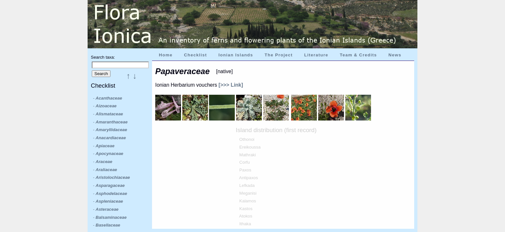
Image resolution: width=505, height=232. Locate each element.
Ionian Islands (235, 55)
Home (165, 55)
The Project (279, 55)
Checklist (195, 55)
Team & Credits (358, 55)
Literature (316, 55)
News (394, 55)
